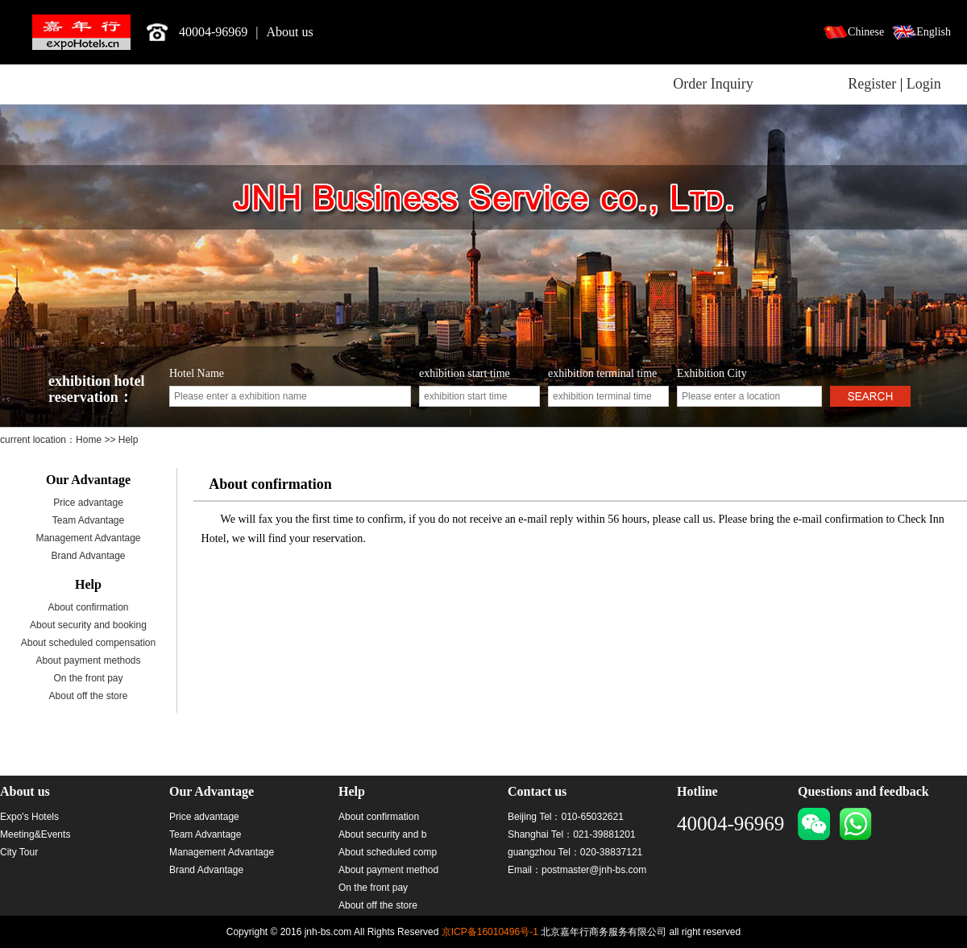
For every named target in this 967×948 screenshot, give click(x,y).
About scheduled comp (387, 852)
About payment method (388, 870)
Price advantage (88, 502)
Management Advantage (87, 538)
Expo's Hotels (29, 816)
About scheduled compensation (88, 642)
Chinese (866, 32)
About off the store (88, 696)
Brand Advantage (88, 555)
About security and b (382, 834)
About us (290, 32)
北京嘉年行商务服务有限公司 (81, 32)
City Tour (19, 852)
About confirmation (88, 607)
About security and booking (88, 625)
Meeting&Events (35, 834)
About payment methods (87, 660)
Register (872, 84)
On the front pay (87, 678)
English (933, 32)
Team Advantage (88, 520)
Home (90, 439)
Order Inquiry (713, 84)
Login (924, 84)
